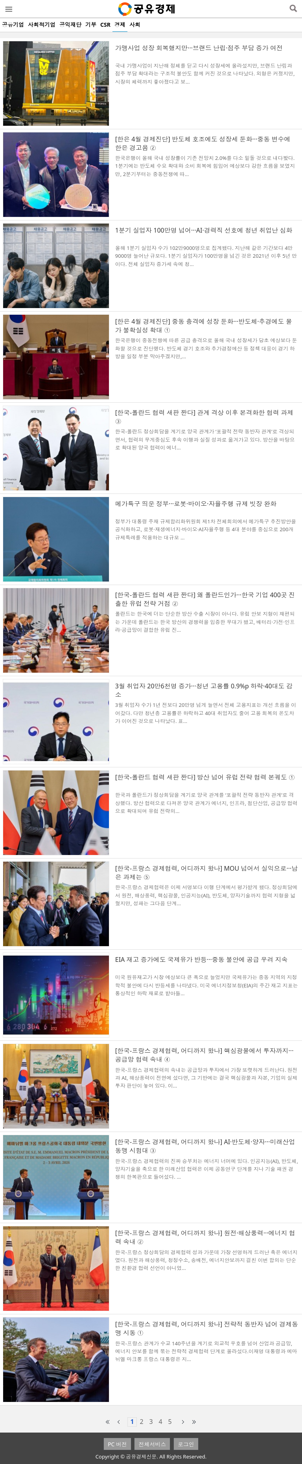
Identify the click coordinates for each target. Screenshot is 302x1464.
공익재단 (70, 24)
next (183, 1422)
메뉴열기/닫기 (8, 9)
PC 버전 (117, 1444)
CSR (105, 24)
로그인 (186, 1444)
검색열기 (293, 9)
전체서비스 (152, 1444)
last (194, 1422)
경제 (119, 24)
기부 (90, 24)
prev (118, 1422)
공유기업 (13, 24)
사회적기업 (41, 24)
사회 (134, 24)
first (107, 1422)
